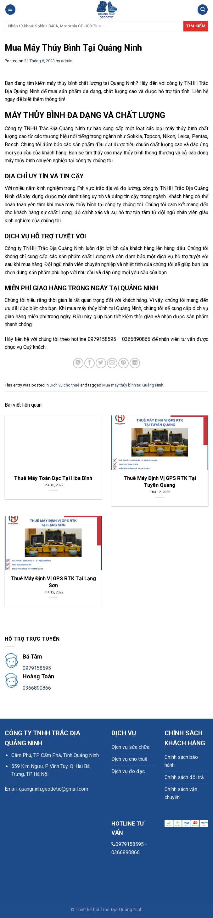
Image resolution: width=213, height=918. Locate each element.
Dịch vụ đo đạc (128, 771)
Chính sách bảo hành (181, 761)
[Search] (203, 9)
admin (66, 60)
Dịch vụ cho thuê (64, 385)
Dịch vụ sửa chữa (130, 747)
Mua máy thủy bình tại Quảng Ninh (132, 385)
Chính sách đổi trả (184, 777)
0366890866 (37, 688)
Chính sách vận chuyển (181, 793)
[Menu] (10, 9)
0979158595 (37, 668)
